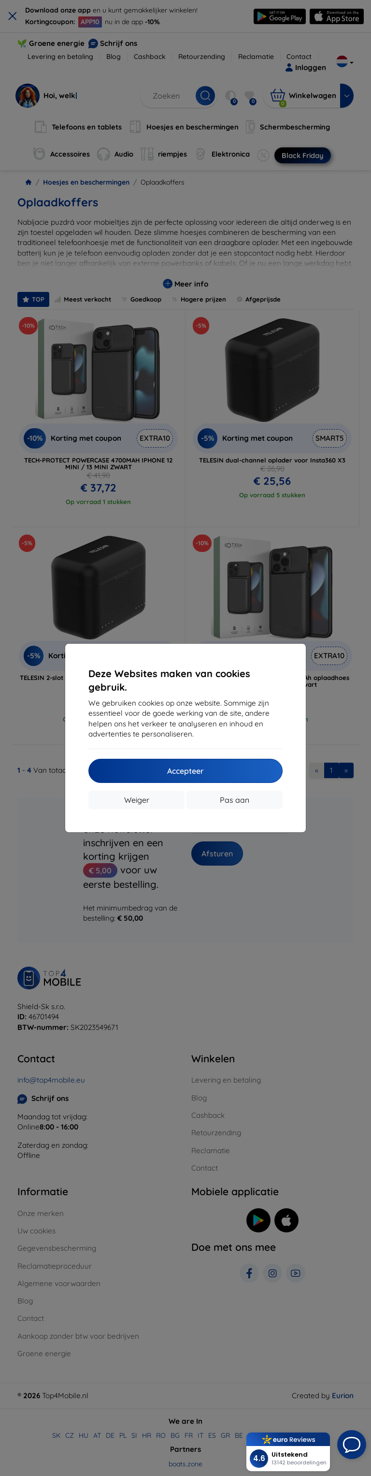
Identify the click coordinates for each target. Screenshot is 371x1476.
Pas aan (234, 800)
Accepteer (185, 771)
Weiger (136, 800)
